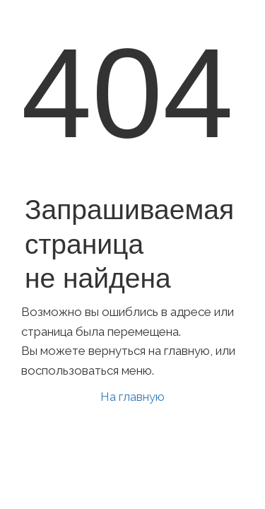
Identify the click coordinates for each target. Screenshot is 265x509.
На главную (132, 397)
